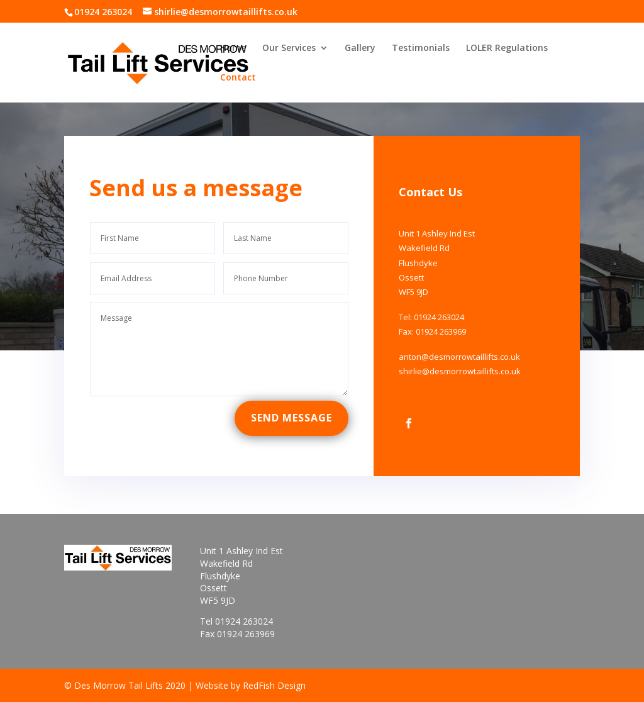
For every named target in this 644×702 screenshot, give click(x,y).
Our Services (289, 48)
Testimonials (421, 48)
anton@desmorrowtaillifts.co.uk (452, 345)
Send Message (293, 403)
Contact (238, 78)
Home (233, 48)
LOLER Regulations (507, 48)
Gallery (360, 48)
